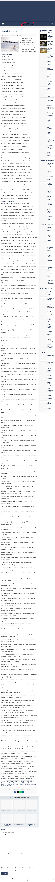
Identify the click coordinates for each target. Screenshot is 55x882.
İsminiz (3, 846)
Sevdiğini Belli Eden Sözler (50, 56)
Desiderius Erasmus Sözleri (50, 255)
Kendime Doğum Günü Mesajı (49, 192)
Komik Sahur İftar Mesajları (50, 346)
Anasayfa (3, 29)
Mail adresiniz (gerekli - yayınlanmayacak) (11, 852)
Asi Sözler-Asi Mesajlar (31, 824)
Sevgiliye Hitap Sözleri (49, 120)
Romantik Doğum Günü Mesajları (50, 178)
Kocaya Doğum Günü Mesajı (49, 172)
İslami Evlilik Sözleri (49, 370)
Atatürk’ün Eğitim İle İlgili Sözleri (50, 282)
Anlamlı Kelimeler (19, 824)
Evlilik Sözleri (49, 133)
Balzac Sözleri (49, 241)
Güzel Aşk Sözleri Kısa (50, 99)
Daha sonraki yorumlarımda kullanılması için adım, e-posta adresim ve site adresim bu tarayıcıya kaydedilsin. (18, 869)
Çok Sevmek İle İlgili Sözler (50, 114)
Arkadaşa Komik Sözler (50, 333)
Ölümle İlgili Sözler (50, 356)
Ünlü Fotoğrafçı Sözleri (7, 824)
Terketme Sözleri (31, 810)
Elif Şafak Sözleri (49, 261)
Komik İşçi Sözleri (50, 305)
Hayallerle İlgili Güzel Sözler (12, 784)
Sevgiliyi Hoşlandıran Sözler (50, 140)
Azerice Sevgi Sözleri (49, 154)
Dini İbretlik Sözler (50, 409)
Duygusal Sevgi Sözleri (49, 49)
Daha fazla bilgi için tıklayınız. (42, 878)
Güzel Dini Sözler (50, 402)
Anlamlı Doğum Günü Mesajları (49, 218)
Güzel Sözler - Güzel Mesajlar (12, 29)
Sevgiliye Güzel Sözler (49, 63)
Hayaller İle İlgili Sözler (10, 782)
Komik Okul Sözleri (50, 338)
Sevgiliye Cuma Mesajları (49, 383)
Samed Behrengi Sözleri (49, 229)
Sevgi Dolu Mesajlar (50, 42)
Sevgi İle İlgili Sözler (50, 35)
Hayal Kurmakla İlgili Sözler (13, 781)
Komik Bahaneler (50, 312)
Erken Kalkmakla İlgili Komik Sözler (50, 320)
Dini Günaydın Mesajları (50, 390)
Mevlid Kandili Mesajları (49, 397)
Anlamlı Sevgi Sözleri (49, 83)
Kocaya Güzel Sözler (49, 89)
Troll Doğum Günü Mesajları (49, 212)
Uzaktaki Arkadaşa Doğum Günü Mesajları (50, 205)
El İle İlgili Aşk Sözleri (50, 146)
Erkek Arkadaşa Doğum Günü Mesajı (50, 186)
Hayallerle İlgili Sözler (24, 784)
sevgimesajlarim (22, 35)
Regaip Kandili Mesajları (49, 377)
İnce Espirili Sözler (50, 298)
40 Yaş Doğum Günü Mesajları (49, 198)
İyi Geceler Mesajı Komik (50, 326)
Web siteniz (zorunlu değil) (7, 859)
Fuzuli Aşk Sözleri (50, 234)
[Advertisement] (27, 11)
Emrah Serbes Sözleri (49, 275)
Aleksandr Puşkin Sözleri (50, 249)
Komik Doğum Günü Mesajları (49, 293)
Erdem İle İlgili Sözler (19, 810)
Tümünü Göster (51, 32)
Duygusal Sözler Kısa (6, 810)
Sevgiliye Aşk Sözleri (50, 106)
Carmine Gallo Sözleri (49, 268)
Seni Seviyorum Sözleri (50, 69)
